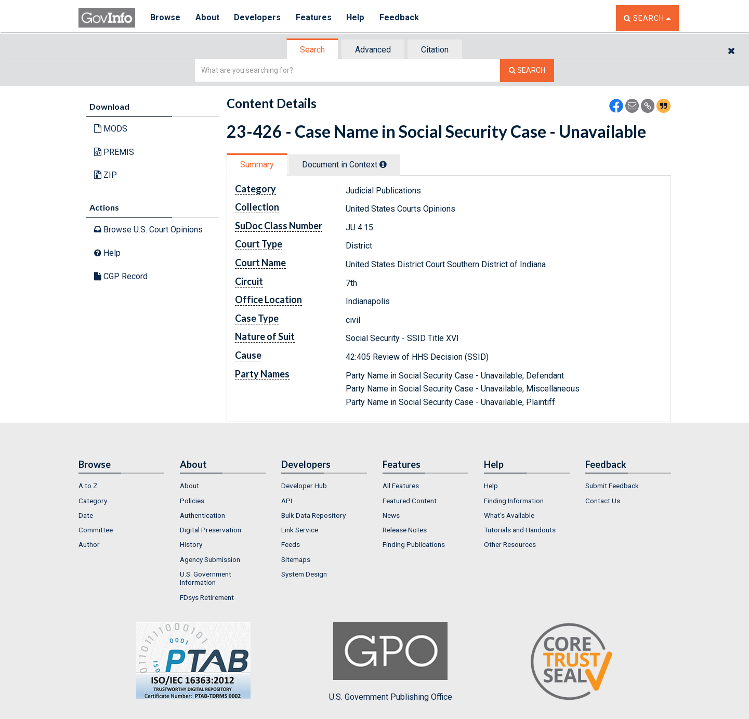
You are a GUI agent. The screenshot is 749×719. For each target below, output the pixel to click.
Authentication (202, 515)
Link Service (299, 530)
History (191, 544)
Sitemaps (295, 559)
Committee (95, 530)
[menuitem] (121, 485)
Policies (192, 500)
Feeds (290, 544)
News (391, 515)
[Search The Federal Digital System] (527, 70)
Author (89, 544)
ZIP (105, 175)
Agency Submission (210, 559)
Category (92, 500)
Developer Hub (304, 485)
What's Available (509, 515)
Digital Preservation (210, 530)
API (286, 500)
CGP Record (121, 276)
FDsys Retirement (207, 597)
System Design (304, 574)
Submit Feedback (612, 485)
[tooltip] (383, 164)
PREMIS (114, 152)
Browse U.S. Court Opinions (148, 229)
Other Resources (510, 544)
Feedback (401, 18)
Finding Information (514, 500)
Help (357, 18)
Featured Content (410, 500)
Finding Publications (414, 544)
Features (315, 18)
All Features (401, 485)
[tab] (312, 49)
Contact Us (602, 500)
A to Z (88, 485)
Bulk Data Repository (313, 515)
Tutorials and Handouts (520, 530)
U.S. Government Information (205, 578)
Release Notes (405, 530)
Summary (257, 164)
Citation (435, 50)
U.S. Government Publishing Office (390, 662)
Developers (258, 18)
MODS (110, 129)
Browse (166, 18)
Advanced (373, 50)
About (208, 18)
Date (85, 515)
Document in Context (344, 164)
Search (312, 50)
